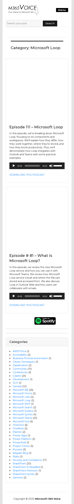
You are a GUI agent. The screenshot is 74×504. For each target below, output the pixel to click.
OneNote (18, 428)
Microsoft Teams (22, 417)
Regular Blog (20, 453)
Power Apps (20, 435)
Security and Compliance (27, 460)
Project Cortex (21, 446)
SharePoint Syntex (24, 474)
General (17, 386)
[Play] (13, 165)
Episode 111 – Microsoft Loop (36, 127)
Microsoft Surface (23, 410)
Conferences (20, 372)
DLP (15, 382)
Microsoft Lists (21, 396)
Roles (16, 456)
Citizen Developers (24, 361)
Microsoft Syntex (23, 414)
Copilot (17, 375)
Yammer (18, 477)
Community (20, 368)
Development (21, 379)
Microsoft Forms (22, 393)
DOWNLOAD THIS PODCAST (26, 174)
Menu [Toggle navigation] (62, 10)
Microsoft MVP (21, 403)
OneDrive (18, 424)
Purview (17, 449)
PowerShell (19, 442)
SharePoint (19, 463)
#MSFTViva (19, 351)
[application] (37, 165)
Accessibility (20, 354)
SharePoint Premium (25, 470)
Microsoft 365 (20, 389)
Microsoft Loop (22, 400)
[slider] (32, 166)
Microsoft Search (23, 407)
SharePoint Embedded (26, 467)
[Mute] (51, 165)
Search (50, 23)
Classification (20, 365)
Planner (17, 431)
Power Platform (22, 438)
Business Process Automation (30, 358)
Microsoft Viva (21, 421)
